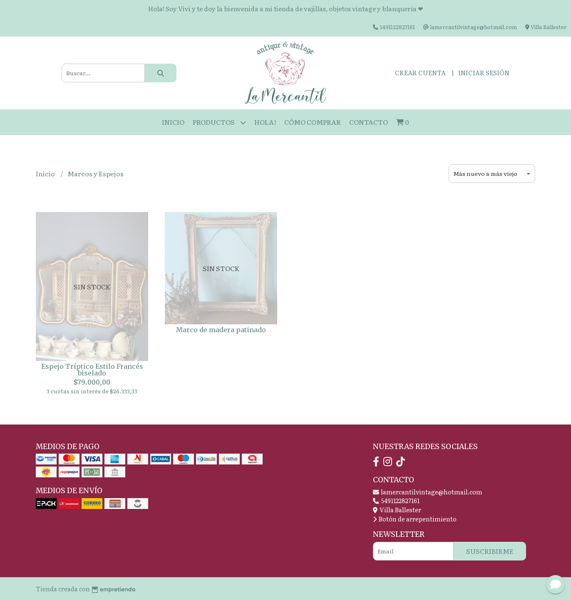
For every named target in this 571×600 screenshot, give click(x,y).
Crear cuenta (420, 72)
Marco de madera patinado (221, 330)
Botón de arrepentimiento (415, 518)
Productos (219, 122)
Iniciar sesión (483, 72)
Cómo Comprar (312, 122)
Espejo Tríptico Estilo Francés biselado (92, 369)
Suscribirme (490, 551)
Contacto (368, 122)
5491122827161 (396, 500)
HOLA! (265, 122)
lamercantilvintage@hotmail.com (427, 491)
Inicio (173, 122)
